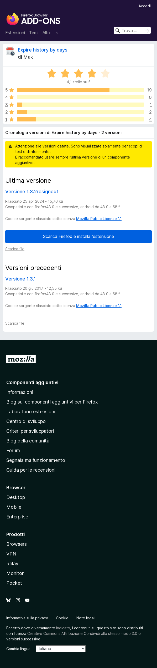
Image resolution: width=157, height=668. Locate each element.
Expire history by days (42, 50)
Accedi (145, 6)
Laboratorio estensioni (30, 411)
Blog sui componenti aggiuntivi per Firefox (52, 402)
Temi (33, 32)
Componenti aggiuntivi (32, 382)
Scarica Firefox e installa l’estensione (78, 236)
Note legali (85, 618)
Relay (12, 563)
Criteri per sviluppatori (30, 431)
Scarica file (14, 249)
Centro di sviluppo (26, 421)
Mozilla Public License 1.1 (99, 218)
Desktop (15, 497)
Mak (28, 57)
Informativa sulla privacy (27, 618)
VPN (11, 554)
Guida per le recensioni (30, 470)
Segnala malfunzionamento (35, 460)
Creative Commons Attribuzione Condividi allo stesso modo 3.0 (82, 633)
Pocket (14, 583)
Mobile (13, 507)
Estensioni (15, 32)
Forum (13, 450)
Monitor (15, 573)
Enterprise (17, 516)
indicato (63, 628)
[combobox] (132, 30)
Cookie (62, 618)
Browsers (16, 544)
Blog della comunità (27, 440)
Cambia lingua (18, 648)
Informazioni (19, 392)
